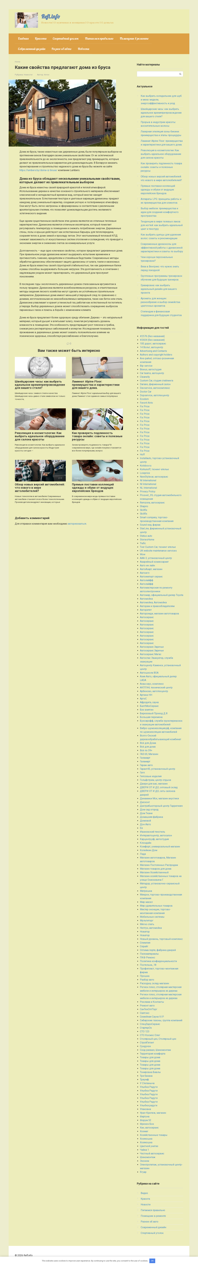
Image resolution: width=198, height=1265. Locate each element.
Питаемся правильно (99, 38)
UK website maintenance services (158, 550)
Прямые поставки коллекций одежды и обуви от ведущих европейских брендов (93, 488)
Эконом (144, 1160)
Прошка (144, 976)
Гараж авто (146, 765)
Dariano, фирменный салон (155, 384)
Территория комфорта (152, 1053)
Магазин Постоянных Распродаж (159, 865)
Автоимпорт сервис (151, 576)
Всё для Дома (148, 743)
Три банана (146, 1075)
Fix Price (145, 406)
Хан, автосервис (149, 1127)
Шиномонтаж (147, 1157)
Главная (23, 38)
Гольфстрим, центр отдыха (155, 780)
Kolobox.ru (145, 465)
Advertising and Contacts (153, 350)
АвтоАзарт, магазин (151, 569)
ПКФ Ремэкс (147, 957)
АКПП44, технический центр (156, 687)
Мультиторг (146, 920)
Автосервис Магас (150, 654)
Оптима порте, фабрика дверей (158, 950)
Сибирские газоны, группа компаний (161, 1020)
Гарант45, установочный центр (157, 768)
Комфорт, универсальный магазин (160, 846)
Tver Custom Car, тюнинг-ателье (158, 547)
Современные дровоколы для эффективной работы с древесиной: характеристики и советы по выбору (162, 248)
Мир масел (146, 902)
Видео (144, 1193)
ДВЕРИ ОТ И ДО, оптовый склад (159, 787)
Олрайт (144, 946)
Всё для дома (148, 746)
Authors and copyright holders (156, 354)
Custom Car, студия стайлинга (156, 380)
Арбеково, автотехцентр (154, 691)
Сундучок (145, 1046)
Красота (40, 38)
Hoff (142, 454)
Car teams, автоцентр (152, 373)
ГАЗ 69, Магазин (149, 754)
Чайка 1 (144, 1149)
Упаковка (145, 1109)
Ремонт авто (147, 1005)
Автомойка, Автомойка (153, 602)
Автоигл (144, 572)
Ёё (141, 828)
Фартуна (144, 1116)
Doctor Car (145, 391)
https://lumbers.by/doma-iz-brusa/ (38, 170)
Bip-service (146, 365)
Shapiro (144, 506)
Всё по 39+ (146, 750)
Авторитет (146, 609)
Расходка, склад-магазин (154, 983)
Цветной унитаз (149, 1146)
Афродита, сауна (149, 702)
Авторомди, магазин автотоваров (159, 613)
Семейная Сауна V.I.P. (152, 1016)
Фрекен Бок (147, 1123)
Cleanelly (145, 376)
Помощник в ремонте (134, 38)
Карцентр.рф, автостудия (154, 839)
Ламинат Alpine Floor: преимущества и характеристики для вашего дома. (96, 385)
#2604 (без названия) (152, 339)
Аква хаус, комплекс (152, 683)
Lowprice (145, 473)
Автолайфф (146, 580)
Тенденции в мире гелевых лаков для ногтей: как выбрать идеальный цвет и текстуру (162, 225)
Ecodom (144, 399)
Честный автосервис (152, 1153)
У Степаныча (147, 1083)
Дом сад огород (149, 809)
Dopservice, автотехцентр (154, 395)
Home (17, 62)
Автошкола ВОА (149, 672)
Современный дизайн (31, 49)
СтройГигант (147, 1042)
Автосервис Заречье (152, 646)
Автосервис (147, 617)
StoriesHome (147, 539)
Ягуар (143, 1172)
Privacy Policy (147, 491)
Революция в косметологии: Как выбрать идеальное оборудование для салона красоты (40, 436)
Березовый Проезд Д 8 (153, 713)
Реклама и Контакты (152, 1001)
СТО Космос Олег (150, 1035)
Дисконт (145, 802)
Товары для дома (150, 1057)
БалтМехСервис (149, 706)
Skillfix (143, 510)
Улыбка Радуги (149, 1086)
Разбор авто (147, 979)
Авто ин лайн (147, 565)
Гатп (142, 772)
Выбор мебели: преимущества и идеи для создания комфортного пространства (160, 212)
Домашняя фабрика (151, 816)
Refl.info (50, 16)
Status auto (146, 535)
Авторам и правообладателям (157, 606)
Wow (142, 554)
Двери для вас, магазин (154, 783)
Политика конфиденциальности (158, 961)
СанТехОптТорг (148, 1009)
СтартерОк (146, 1027)
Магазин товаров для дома (155, 868)
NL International (148, 487)
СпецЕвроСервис (150, 1024)
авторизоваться (77, 523)
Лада (143, 853)
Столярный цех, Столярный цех (158, 1038)
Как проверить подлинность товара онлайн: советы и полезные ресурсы (97, 436)
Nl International (148, 480)
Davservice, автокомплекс (155, 387)
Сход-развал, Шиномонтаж (155, 1049)
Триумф (144, 1079)
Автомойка (146, 598)
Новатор (145, 931)
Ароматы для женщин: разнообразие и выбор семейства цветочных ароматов (160, 302)
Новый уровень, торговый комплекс (161, 939)
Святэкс (144, 1013)
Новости (83, 49)
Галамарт (145, 757)
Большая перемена (151, 717)
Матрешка (146, 890)
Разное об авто (61, 49)
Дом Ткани (146, 813)
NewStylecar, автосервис (154, 476)
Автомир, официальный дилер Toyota (161, 595)
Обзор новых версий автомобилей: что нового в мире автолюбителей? (40, 488)
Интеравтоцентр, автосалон (156, 835)
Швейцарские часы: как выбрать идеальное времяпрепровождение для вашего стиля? (40, 385)
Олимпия (145, 942)
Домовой (145, 820)
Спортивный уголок (66, 38)
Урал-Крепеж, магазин (153, 1112)
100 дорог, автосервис (153, 343)
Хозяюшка (146, 1138)
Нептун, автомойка (151, 927)
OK (152, 1261)
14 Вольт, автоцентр (151, 347)
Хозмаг (144, 1131)
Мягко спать (147, 924)
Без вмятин (146, 709)
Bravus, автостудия (150, 369)
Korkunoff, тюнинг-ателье (154, 469)
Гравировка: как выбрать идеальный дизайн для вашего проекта (159, 289)
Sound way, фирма (150, 524)
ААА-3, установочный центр (156, 558)
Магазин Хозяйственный (154, 872)
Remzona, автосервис (152, 502)
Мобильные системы (152, 916)
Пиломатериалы (149, 953)
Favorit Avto (146, 402)
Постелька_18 (148, 964)
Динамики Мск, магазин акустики (159, 798)
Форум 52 (145, 1120)
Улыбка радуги (148, 1105)
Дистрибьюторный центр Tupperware (161, 805)
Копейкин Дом (148, 850)
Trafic (143, 543)
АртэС (143, 698)
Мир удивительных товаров (156, 905)
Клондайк (145, 842)
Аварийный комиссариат (154, 561)
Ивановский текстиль (152, 831)
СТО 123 (144, 1031)
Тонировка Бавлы (150, 1072)
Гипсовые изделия (151, 776)
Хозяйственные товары (153, 1135)
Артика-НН (146, 694)
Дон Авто (145, 824)
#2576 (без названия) (152, 336)
